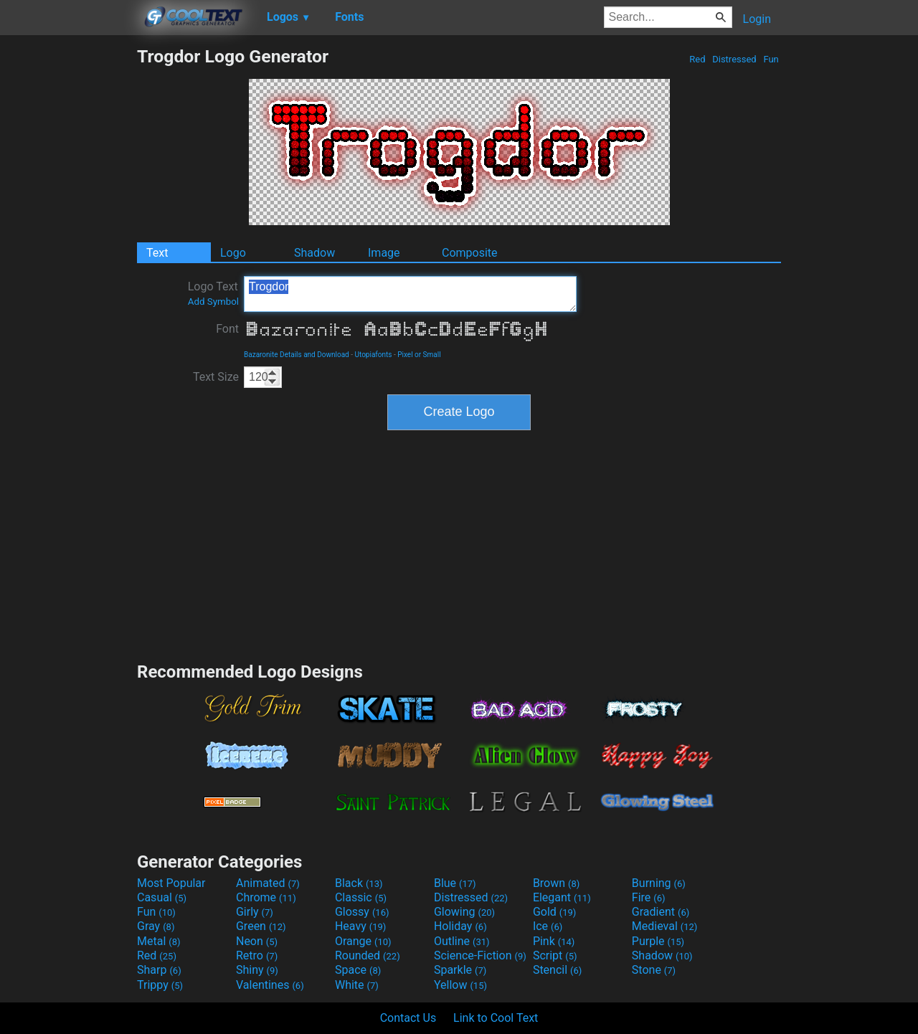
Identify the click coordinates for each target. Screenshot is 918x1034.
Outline (462, 941)
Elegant (562, 897)
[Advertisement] (68, 261)
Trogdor (410, 294)
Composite (470, 253)
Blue (455, 883)
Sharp (159, 970)
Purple (658, 941)
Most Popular (171, 883)
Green (261, 926)
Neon (257, 941)
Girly (254, 912)
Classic (361, 897)
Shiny (257, 970)
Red (697, 59)
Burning (659, 883)
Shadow (314, 253)
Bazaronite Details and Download (296, 355)
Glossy (362, 912)
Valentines (270, 985)
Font (227, 329)
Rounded (367, 955)
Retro (257, 955)
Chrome (266, 897)
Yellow (460, 985)
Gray (155, 926)
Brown (556, 883)
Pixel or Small (418, 355)
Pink (554, 941)
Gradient (660, 912)
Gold (555, 912)
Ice (547, 926)
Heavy (360, 926)
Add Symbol (213, 301)
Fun (771, 59)
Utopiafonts (373, 355)
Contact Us (408, 1018)
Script (555, 955)
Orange (363, 941)
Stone (654, 970)
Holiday (460, 926)
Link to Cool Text (495, 1018)
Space (358, 970)
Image (384, 253)
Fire (649, 897)
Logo (233, 253)
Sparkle (460, 970)
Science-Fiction (480, 955)
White (357, 985)
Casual (161, 897)
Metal (159, 941)
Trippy (160, 985)
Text (157, 253)
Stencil (557, 970)
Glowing (464, 912)
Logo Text (213, 293)
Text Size (216, 377)
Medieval (665, 926)
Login (757, 19)
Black (359, 883)
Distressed (734, 59)
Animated (268, 883)
